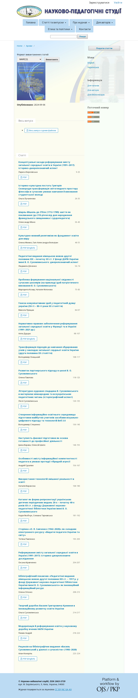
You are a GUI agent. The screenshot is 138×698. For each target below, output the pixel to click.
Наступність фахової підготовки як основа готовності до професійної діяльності (43, 439)
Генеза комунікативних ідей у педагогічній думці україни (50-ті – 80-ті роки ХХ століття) (46, 305)
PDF (25, 177)
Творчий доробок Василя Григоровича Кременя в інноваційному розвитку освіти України (46, 607)
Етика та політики (59, 29)
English (90, 62)
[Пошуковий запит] (63, 36)
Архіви (29, 45)
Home (19, 45)
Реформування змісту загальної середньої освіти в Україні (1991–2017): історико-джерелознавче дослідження (48, 555)
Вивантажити (52, 60)
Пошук (82, 36)
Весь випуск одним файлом (42, 130)
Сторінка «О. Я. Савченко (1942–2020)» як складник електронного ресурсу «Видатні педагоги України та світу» (49, 532)
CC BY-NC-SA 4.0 (63, 689)
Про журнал (80, 22)
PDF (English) (29, 247)
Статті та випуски (53, 22)
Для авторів (103, 22)
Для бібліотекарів (96, 94)
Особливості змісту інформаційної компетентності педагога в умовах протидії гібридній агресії (47, 460)
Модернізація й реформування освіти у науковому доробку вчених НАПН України (47, 628)
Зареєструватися (99, 2)
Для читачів (93, 85)
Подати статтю (104, 48)
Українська (93, 67)
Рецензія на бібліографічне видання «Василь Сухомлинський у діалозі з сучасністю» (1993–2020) (47, 648)
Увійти (118, 2)
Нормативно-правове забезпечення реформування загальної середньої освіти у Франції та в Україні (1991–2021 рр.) (47, 326)
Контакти (85, 29)
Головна (30, 22)
